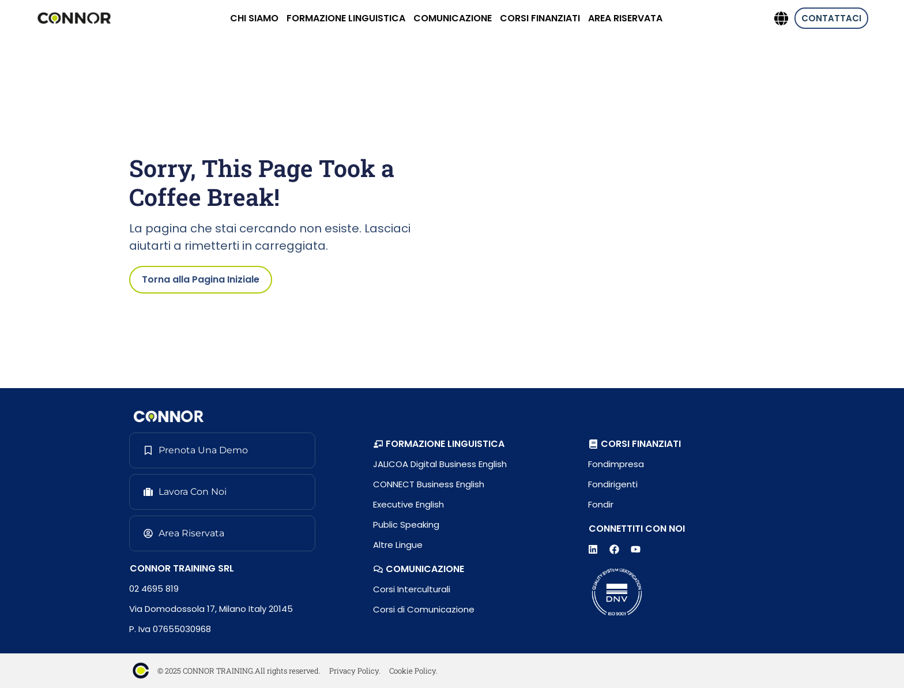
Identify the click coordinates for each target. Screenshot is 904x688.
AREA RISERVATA (625, 18)
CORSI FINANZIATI (540, 18)
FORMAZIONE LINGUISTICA (346, 18)
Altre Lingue (398, 545)
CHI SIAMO (254, 18)
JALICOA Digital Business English (440, 464)
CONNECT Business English (428, 484)
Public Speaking (406, 524)
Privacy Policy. (355, 671)
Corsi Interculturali (411, 589)
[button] (439, 444)
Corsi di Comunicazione (423, 609)
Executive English (408, 504)
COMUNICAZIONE (452, 18)
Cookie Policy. (413, 671)
